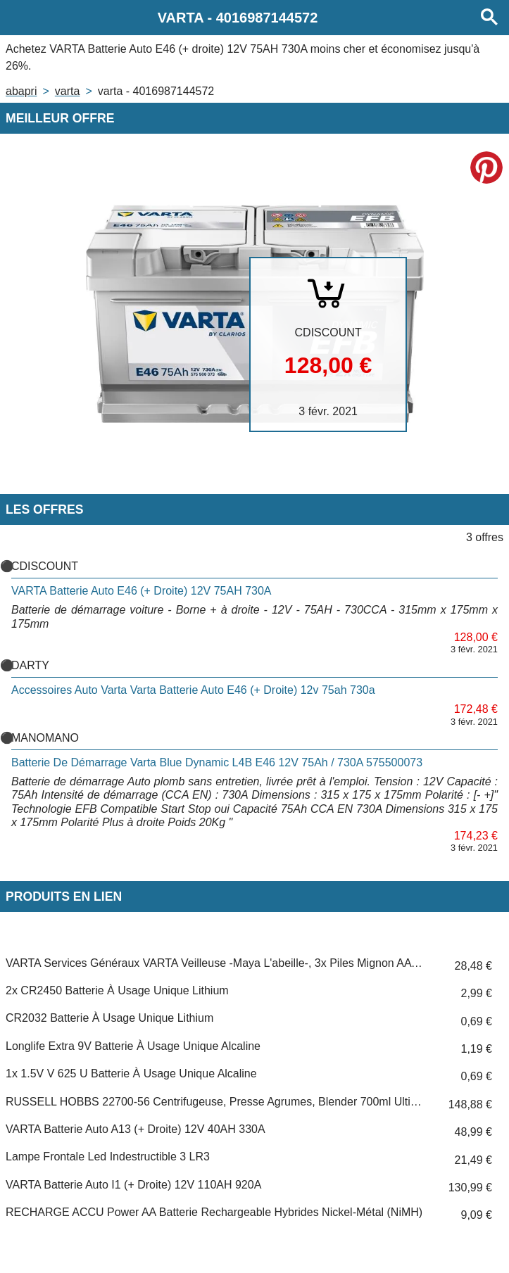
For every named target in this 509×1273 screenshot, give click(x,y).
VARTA (67, 91)
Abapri (21, 91)
